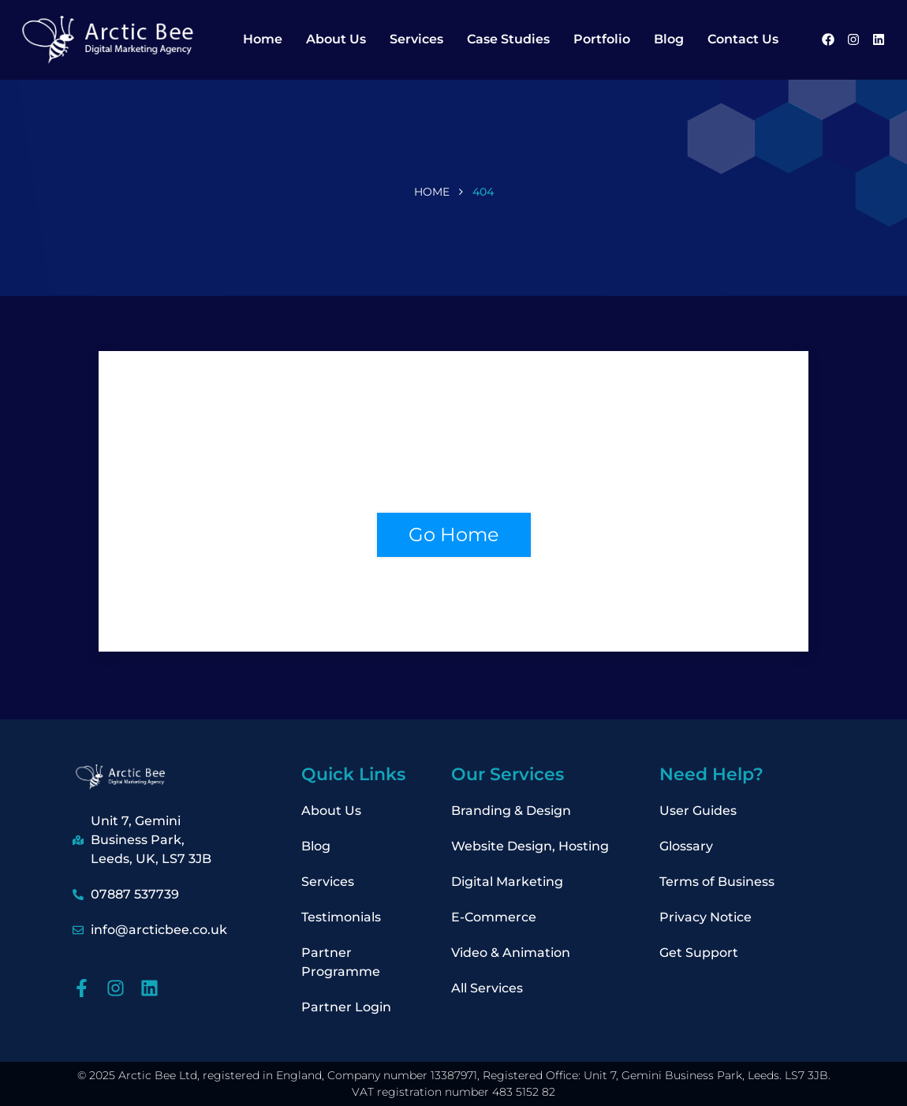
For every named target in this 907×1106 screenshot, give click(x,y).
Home (262, 39)
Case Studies (508, 39)
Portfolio (601, 39)
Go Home (454, 534)
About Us (336, 39)
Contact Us (742, 39)
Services (416, 39)
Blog (669, 39)
